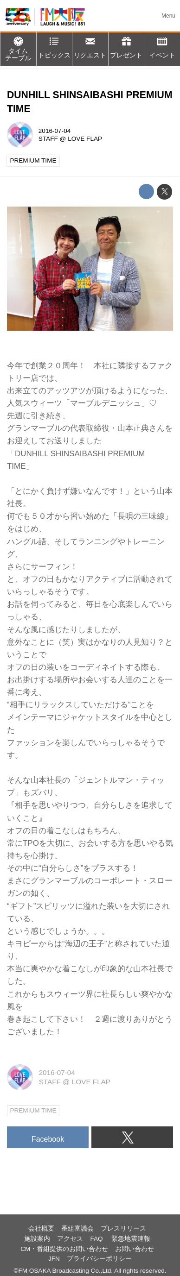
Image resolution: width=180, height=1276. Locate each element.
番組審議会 (77, 1228)
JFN (54, 1258)
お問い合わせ (134, 1248)
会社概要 (41, 1228)
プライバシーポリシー (99, 1258)
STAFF (48, 138)
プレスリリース (123, 1228)
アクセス (70, 1238)
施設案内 (37, 1238)
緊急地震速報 (130, 1238)
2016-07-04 (55, 130)
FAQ (97, 1238)
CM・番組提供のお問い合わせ (64, 1248)
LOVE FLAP (85, 138)
